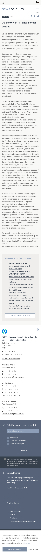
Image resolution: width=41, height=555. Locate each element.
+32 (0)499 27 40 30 (11, 389)
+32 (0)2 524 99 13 (11, 392)
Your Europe (14, 518)
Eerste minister (15, 508)
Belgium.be (13, 515)
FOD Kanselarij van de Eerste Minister (23, 521)
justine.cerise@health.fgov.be (12, 395)
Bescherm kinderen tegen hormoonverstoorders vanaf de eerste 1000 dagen (20, 266)
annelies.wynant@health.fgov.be (13, 377)
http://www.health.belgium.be (12, 354)
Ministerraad (14, 438)
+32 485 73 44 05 (11, 374)
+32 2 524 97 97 (10, 351)
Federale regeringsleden (18, 441)
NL (3, 3)
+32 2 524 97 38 (10, 371)
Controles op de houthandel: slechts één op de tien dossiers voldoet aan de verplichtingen (21, 287)
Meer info (26, 543)
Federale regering (16, 511)
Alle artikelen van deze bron (20, 315)
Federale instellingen (17, 444)
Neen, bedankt (33, 549)
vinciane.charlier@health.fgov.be (13, 414)
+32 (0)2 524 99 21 (11, 408)
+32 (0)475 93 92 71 (11, 411)
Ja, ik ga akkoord (14, 549)
